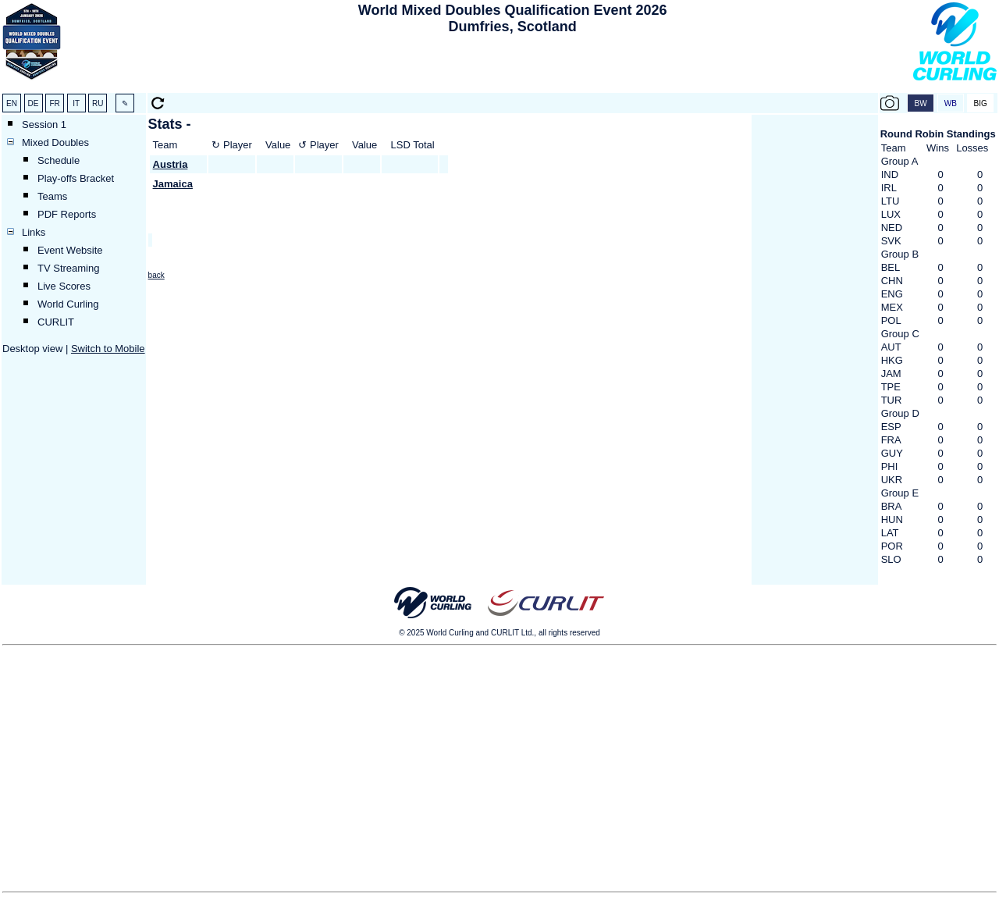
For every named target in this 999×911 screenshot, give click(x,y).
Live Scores (64, 286)
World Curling (68, 304)
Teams (52, 196)
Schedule (58, 160)
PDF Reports (66, 214)
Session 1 (44, 124)
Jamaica (173, 184)
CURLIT (55, 322)
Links (33, 232)
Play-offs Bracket (75, 178)
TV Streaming (68, 268)
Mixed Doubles (55, 142)
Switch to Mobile (108, 348)
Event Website (70, 250)
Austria (170, 164)
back (156, 275)
